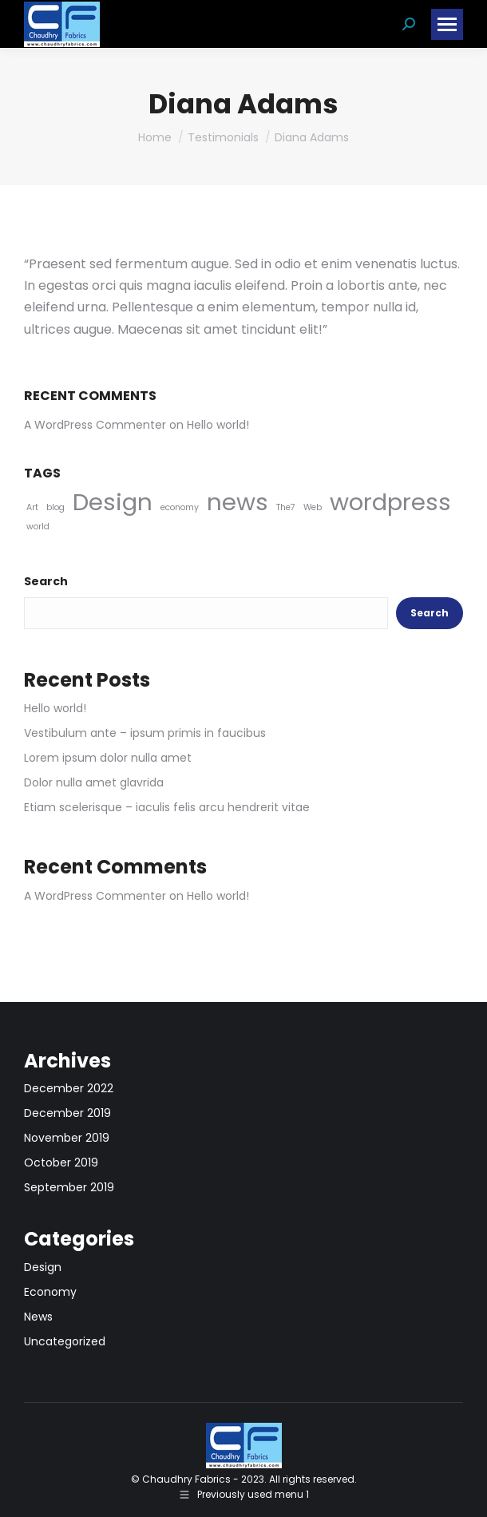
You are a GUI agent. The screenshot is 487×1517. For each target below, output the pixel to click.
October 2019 (61, 1162)
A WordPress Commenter (95, 425)
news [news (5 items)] (237, 501)
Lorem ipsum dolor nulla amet (108, 758)
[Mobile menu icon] (447, 24)
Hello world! (218, 425)
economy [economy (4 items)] (179, 507)
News (38, 1317)
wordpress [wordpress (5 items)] (390, 501)
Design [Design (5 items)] (112, 501)
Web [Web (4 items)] (312, 507)
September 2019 (69, 1187)
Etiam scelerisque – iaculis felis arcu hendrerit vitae (167, 807)
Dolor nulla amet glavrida (94, 782)
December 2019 (67, 1113)
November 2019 (66, 1138)
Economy (50, 1292)
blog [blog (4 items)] (55, 507)
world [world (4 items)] (37, 527)
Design (42, 1267)
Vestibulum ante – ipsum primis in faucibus (145, 733)
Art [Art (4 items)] (32, 507)
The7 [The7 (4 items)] (285, 507)
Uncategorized (64, 1341)
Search (46, 581)
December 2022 (68, 1088)
